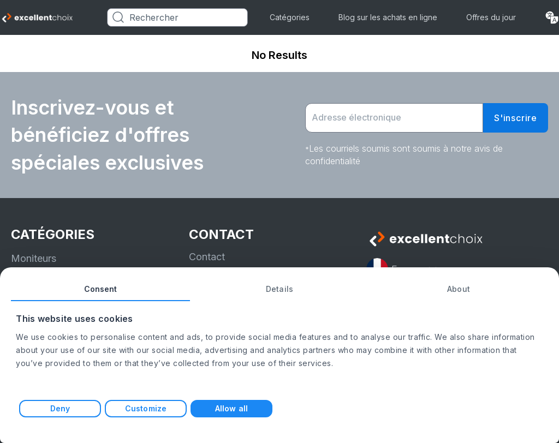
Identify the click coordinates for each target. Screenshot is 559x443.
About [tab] (458, 289)
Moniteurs (33, 258)
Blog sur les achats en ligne (387, 17)
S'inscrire (515, 117)
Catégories (290, 17)
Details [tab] (279, 289)
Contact (207, 256)
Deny (60, 408)
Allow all (231, 408)
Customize (145, 408)
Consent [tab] (100, 289)
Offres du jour (491, 17)
